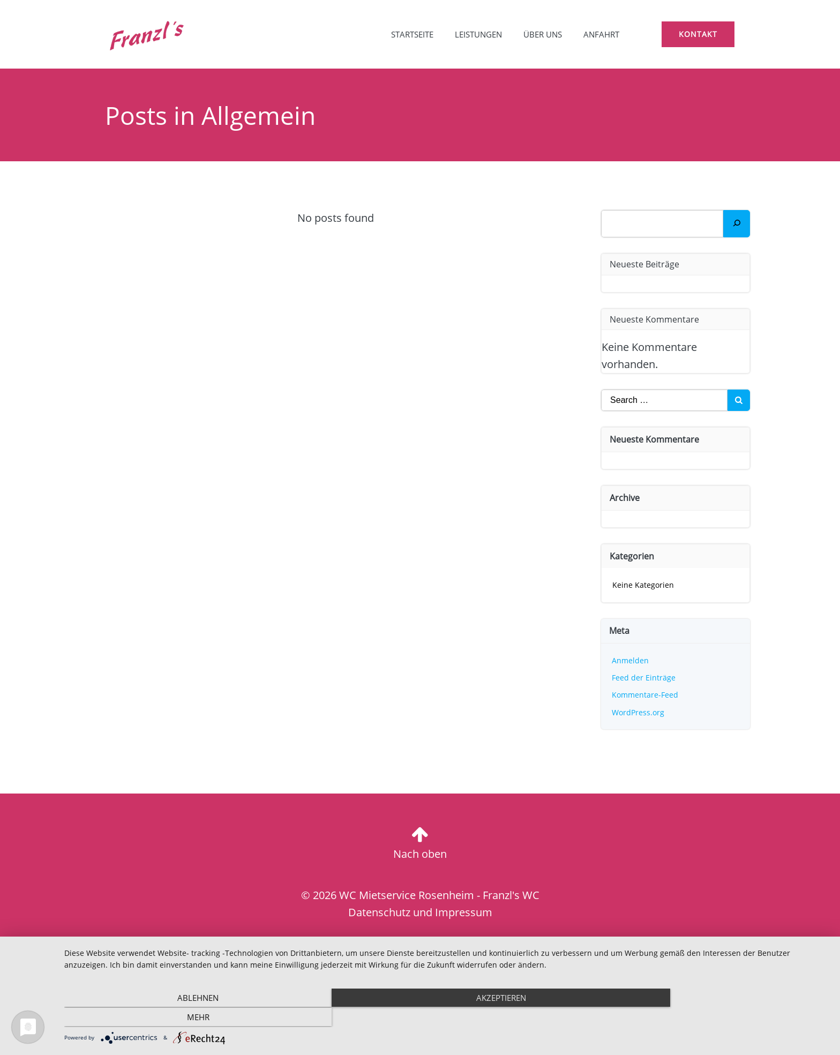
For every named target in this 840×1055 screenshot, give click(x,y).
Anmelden (630, 660)
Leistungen (477, 34)
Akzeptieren (446, 1017)
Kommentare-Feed (645, 695)
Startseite (411, 34)
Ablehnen (179, 1017)
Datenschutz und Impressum (420, 913)
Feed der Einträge (644, 677)
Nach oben (420, 854)
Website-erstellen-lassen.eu (460, 947)
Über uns (541, 34)
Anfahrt (600, 34)
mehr (714, 1017)
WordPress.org (638, 712)
